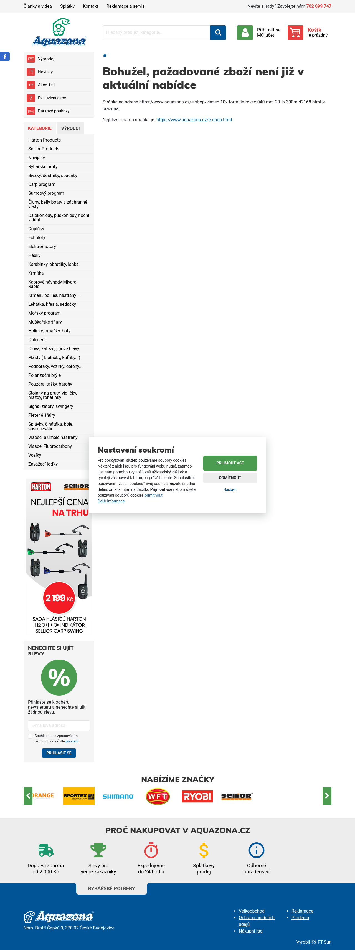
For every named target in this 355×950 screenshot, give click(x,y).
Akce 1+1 (41, 85)
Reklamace (302, 911)
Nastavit (230, 489)
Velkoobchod (252, 911)
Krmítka (36, 273)
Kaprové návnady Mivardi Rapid (53, 284)
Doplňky (36, 228)
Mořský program (44, 313)
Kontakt (90, 6)
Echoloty (36, 237)
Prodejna (300, 917)
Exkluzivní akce (46, 98)
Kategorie (40, 128)
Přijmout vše (230, 463)
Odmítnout (230, 478)
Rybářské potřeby (111, 887)
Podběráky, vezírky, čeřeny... (55, 366)
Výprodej (40, 59)
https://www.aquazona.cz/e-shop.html (194, 119)
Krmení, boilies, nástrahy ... (54, 295)
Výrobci (70, 128)
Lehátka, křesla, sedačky (52, 304)
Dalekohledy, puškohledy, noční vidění (58, 218)
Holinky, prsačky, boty (49, 330)
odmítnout (154, 495)
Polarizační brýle (44, 375)
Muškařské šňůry (45, 322)
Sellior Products (43, 148)
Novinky (40, 72)
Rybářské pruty (42, 166)
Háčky (34, 255)
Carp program (41, 184)
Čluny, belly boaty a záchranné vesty (57, 204)
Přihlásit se (59, 753)
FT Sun (321, 942)
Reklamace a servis (125, 6)
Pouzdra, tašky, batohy (50, 384)
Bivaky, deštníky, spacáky (52, 175)
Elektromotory (42, 246)
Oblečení (36, 339)
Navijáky (36, 157)
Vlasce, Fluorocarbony (50, 446)
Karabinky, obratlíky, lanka (53, 264)
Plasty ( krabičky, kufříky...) (54, 357)
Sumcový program (46, 193)
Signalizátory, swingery (50, 406)
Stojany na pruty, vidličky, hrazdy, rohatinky (52, 395)
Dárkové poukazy (48, 111)
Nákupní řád (251, 931)
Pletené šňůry (41, 415)
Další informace (111, 501)
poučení (72, 741)
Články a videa (38, 6)
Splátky (67, 6)
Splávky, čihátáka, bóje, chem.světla (50, 426)
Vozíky (34, 455)
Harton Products (44, 140)
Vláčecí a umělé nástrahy (53, 437)
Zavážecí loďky (43, 464)
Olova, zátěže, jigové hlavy (53, 348)
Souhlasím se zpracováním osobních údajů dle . (57, 738)
